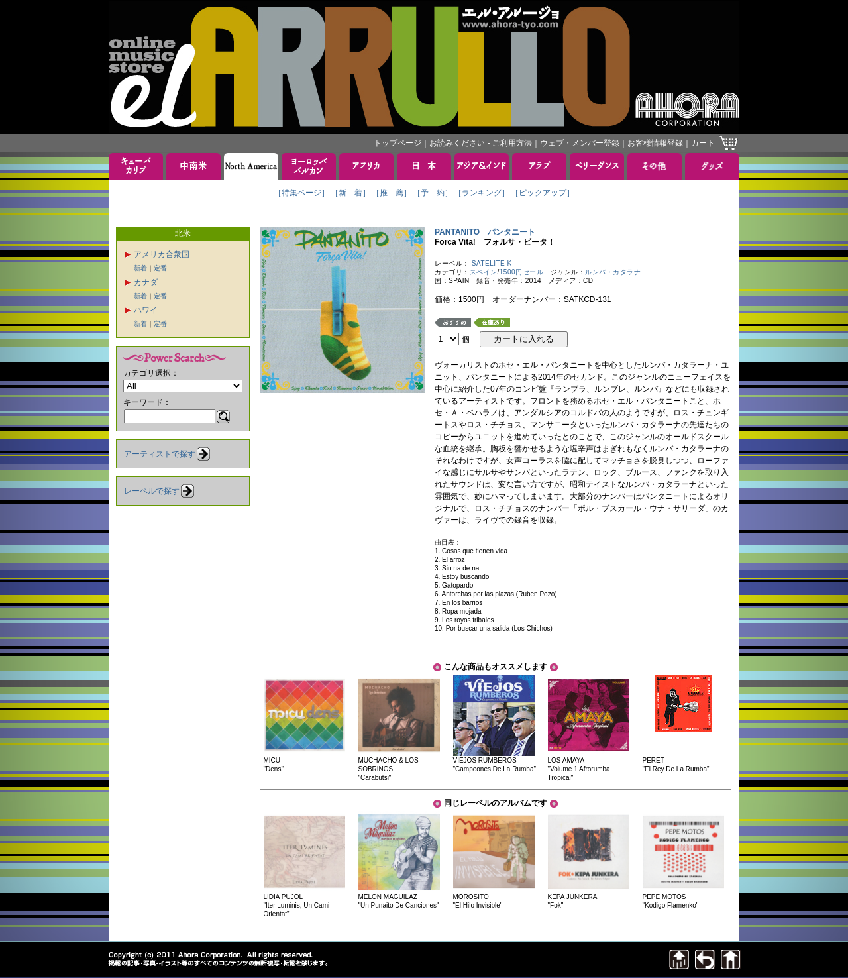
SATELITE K (492, 263)
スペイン (484, 272)
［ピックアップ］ (542, 192)
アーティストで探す (159, 454)
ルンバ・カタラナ (613, 272)
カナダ (146, 282)
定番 (160, 268)
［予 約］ (432, 192)
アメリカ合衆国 (161, 254)
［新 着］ (350, 192)
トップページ (397, 143)
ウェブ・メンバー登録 (579, 143)
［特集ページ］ (301, 192)
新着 (140, 268)
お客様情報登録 (655, 143)
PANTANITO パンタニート (485, 232)
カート (703, 143)
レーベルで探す (152, 491)
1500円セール (521, 272)
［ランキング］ (481, 192)
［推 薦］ (391, 192)
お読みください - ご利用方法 (480, 143)
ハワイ (146, 310)
